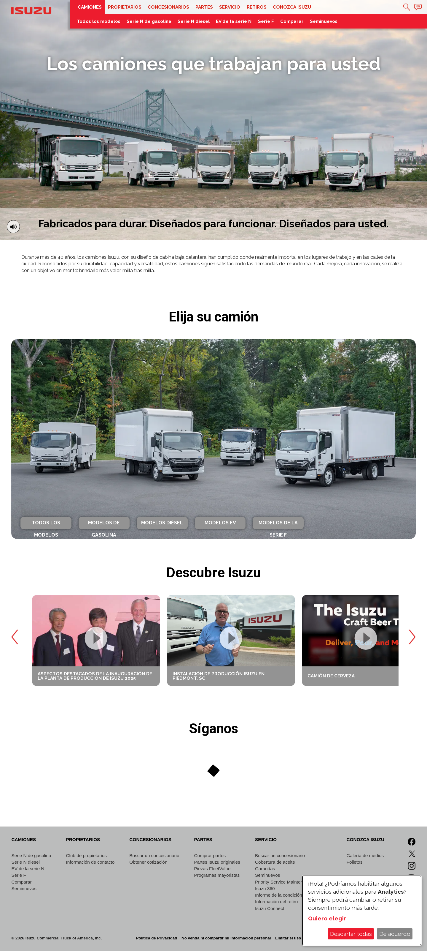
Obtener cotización (148, 862)
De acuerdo (394, 934)
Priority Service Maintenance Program (293, 881)
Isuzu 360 (265, 888)
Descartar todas (351, 934)
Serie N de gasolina (149, 21)
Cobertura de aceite (275, 862)
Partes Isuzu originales (217, 862)
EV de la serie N (233, 21)
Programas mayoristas (217, 875)
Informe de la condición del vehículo (291, 895)
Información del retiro (276, 901)
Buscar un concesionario (154, 855)
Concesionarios (168, 7)
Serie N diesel (194, 21)
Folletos (355, 862)
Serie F (266, 21)
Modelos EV (220, 523)
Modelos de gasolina (104, 524)
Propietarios (124, 7)
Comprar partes (210, 855)
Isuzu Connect (269, 908)
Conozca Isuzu (292, 7)
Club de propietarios (86, 855)
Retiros (257, 7)
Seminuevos (323, 21)
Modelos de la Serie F (278, 524)
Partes (204, 7)
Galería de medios (365, 855)
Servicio (229, 7)
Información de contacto (90, 862)
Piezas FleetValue (212, 868)
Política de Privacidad (156, 938)
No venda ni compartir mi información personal (226, 938)
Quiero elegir (327, 918)
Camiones (90, 7)
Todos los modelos (98, 21)
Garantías (265, 868)
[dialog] (361, 910)
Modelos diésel (162, 523)
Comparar (292, 21)
